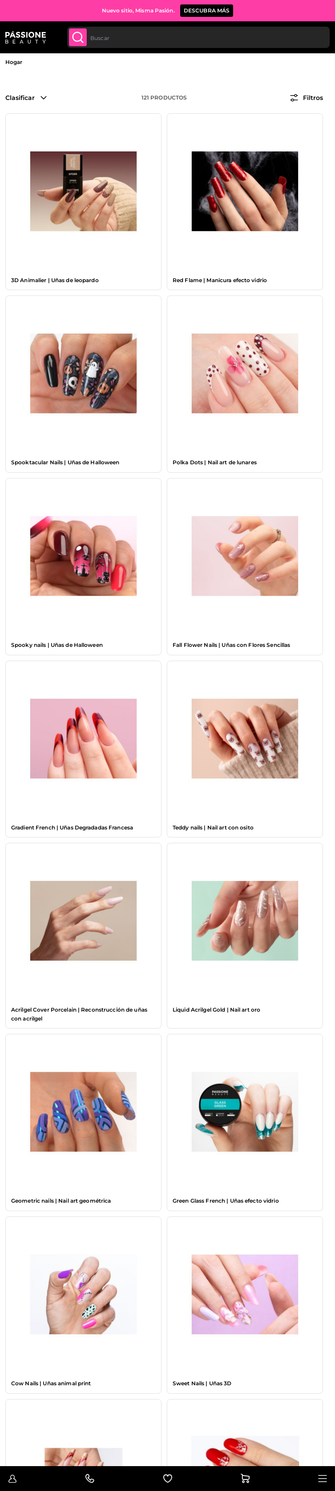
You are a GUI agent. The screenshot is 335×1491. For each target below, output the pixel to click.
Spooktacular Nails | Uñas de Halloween (65, 462)
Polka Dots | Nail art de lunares (215, 462)
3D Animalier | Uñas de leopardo (55, 280)
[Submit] (78, 37)
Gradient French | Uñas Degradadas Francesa (72, 827)
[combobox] (198, 37)
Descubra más (207, 10)
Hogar (14, 62)
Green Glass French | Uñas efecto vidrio (226, 1200)
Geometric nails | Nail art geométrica (61, 1200)
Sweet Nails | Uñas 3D (202, 1383)
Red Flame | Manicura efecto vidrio (220, 280)
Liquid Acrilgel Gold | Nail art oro (216, 1009)
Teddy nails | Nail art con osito (213, 827)
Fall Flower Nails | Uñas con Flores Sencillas (231, 645)
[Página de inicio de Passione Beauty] (25, 37)
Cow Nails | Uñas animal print (51, 1383)
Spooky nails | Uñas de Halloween (57, 645)
